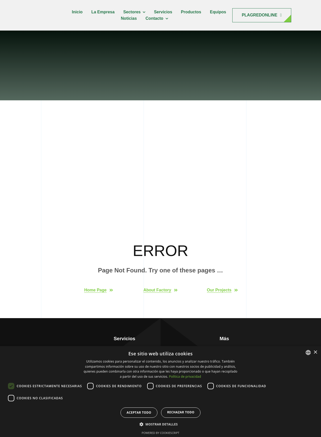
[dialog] (160, 391)
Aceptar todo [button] (139, 412)
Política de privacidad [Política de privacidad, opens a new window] (185, 376)
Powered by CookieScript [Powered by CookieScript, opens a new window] (160, 433)
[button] (160, 424)
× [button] (315, 352)
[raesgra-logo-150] (40, 7)
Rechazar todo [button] (180, 412)
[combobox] (308, 352)
